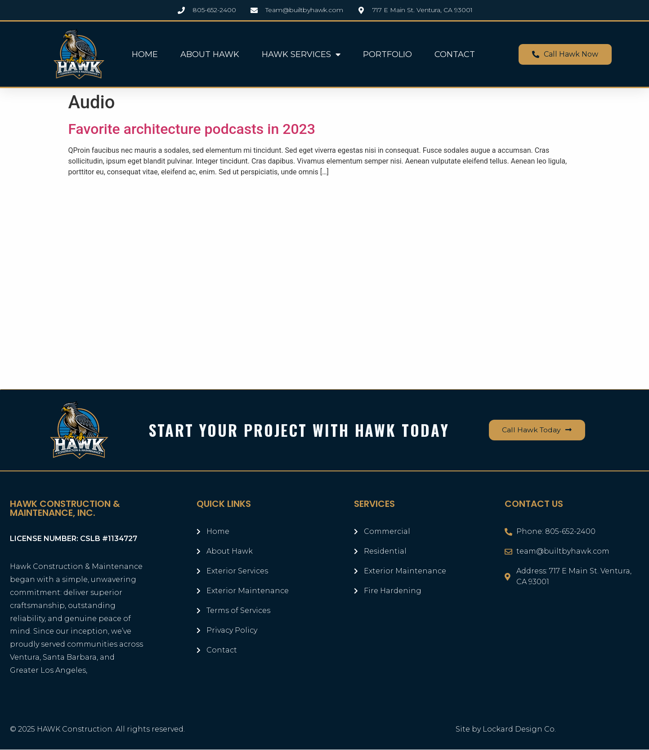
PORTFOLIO (387, 54)
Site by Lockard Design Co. (506, 729)
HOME (145, 54)
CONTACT (454, 54)
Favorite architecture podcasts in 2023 (191, 129)
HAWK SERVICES (301, 54)
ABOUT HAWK (209, 54)
